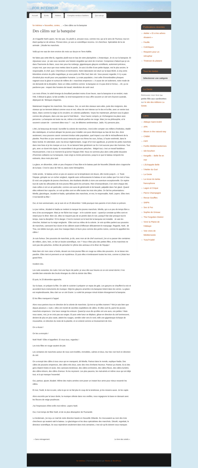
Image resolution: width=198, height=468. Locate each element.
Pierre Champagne (152, 193)
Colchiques (149, 47)
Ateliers (58, 15)
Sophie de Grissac (152, 212)
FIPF (146, 141)
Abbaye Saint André (153, 122)
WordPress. (117, 461)
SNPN (146, 202)
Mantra (107, 461)
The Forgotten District (153, 217)
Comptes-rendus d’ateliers (78, 15)
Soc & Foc (148, 207)
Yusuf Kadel (149, 240)
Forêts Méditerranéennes (155, 146)
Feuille (147, 42)
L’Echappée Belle (152, 164)
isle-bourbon (149, 151)
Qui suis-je (99, 15)
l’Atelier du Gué (151, 169)
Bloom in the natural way (155, 131)
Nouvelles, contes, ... (53, 25)
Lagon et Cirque (151, 188)
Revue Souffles (150, 197)
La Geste (148, 174)
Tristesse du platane (153, 61)
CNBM (147, 136)
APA (146, 126)
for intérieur (45, 7)
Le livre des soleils (122, 439)
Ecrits (46, 15)
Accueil (35, 15)
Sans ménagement (42, 439)
